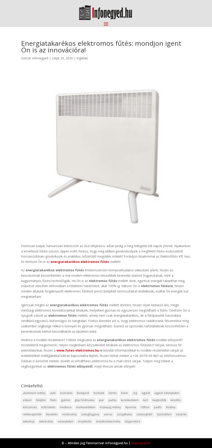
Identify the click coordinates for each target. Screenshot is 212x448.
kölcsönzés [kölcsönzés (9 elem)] (30, 407)
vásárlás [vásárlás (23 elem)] (181, 414)
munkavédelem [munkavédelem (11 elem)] (85, 407)
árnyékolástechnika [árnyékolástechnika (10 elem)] (108, 421)
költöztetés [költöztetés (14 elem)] (48, 407)
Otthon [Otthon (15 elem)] (145, 407)
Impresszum (140, 443)
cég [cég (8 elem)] (135, 393)
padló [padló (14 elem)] (158, 407)
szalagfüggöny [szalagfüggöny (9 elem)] (90, 414)
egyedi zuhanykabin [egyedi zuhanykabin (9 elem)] (166, 393)
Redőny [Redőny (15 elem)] (170, 407)
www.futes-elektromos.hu (77, 350)
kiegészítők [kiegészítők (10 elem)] (159, 400)
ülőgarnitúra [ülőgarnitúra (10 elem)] (132, 421)
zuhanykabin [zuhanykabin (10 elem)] (65, 421)
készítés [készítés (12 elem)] (176, 400)
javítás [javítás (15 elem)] (112, 400)
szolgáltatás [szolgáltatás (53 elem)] (124, 414)
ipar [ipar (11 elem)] (101, 400)
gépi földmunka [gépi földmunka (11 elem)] (84, 400)
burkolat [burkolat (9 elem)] (99, 393)
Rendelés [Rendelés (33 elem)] (52, 414)
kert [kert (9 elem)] (145, 400)
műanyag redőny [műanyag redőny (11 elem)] (110, 407)
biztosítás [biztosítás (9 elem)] (66, 393)
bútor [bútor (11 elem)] (124, 393)
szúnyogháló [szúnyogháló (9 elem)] (144, 414)
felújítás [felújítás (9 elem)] (41, 400)
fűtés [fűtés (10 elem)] (53, 400)
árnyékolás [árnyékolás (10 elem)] (85, 421)
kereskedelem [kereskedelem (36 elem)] (130, 400)
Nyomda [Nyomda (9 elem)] (130, 407)
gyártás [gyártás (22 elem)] (65, 400)
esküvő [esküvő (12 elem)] (27, 400)
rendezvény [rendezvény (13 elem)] (69, 414)
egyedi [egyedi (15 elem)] (146, 393)
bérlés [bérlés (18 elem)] (113, 393)
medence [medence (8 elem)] (66, 407)
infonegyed (40, 58)
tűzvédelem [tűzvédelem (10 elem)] (164, 414)
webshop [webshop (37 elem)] (29, 421)
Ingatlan (82, 58)
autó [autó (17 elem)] (53, 393)
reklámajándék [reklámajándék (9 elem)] (32, 414)
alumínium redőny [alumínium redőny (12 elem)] (34, 393)
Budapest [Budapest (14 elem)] (83, 393)
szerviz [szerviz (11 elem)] (108, 414)
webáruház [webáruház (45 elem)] (46, 421)
